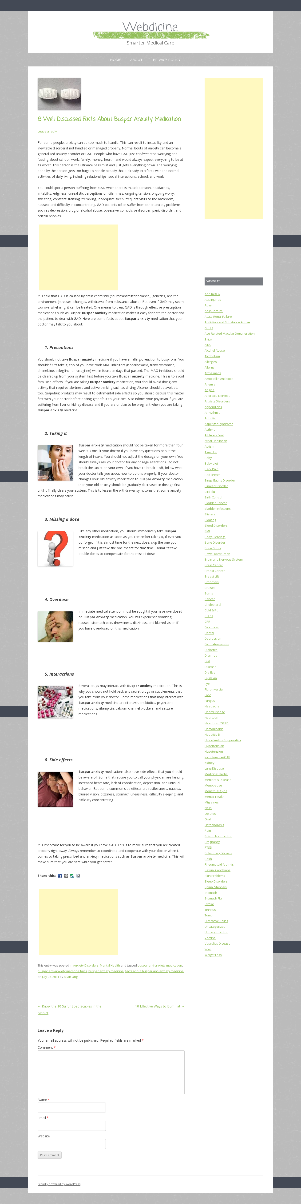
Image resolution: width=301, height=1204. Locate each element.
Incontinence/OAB (217, 757)
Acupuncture (214, 311)
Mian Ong (71, 977)
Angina (209, 390)
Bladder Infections (218, 508)
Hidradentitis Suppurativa (223, 740)
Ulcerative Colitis (216, 921)
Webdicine (150, 27)
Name (44, 1099)
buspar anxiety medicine (106, 971)
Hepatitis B (212, 734)
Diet (207, 661)
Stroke (209, 904)
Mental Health (110, 965)
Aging (208, 339)
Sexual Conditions (217, 870)
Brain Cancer (214, 565)
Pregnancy (212, 842)
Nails (208, 808)
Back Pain (211, 469)
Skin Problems (215, 876)
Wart (208, 949)
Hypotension (214, 751)
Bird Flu (210, 492)
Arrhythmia (212, 412)
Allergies (211, 362)
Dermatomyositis (217, 644)
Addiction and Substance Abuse (227, 322)
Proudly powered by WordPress (59, 1184)
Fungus (210, 700)
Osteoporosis (214, 825)
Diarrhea (211, 655)
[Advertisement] (78, 257)
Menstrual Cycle (216, 791)
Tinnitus (210, 909)
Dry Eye (210, 672)
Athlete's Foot (214, 435)
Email (43, 1118)
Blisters (210, 514)
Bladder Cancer (216, 503)
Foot (208, 695)
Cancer (210, 599)
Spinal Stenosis (216, 887)
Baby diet (211, 463)
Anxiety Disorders (86, 965)
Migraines (212, 802)
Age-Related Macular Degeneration (230, 333)
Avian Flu (211, 452)
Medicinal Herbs (216, 774)
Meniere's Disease (218, 780)
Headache (212, 706)
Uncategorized (215, 926)
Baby (208, 458)
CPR (207, 621)
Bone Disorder (215, 542)
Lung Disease (214, 768)
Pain (208, 830)
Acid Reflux (212, 294)
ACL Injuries (213, 299)
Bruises (210, 588)
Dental (209, 633)
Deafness (212, 627)
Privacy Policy (167, 59)
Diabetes (211, 650)
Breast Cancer (215, 571)
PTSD (208, 847)
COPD (209, 616)
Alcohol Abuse (215, 350)
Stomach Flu (213, 898)
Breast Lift (212, 576)
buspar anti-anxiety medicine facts (62, 971)
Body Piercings (215, 537)
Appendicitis (213, 407)
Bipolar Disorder (216, 486)
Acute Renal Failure (218, 316)
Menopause (213, 785)
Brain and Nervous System (224, 559)
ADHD (209, 328)
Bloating (210, 520)
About (136, 59)
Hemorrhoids (214, 729)
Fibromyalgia (214, 689)
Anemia (210, 384)
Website (44, 1136)
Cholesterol (213, 604)
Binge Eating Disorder (220, 480)
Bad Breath (213, 475)
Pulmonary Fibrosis (218, 853)
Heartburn (212, 717)
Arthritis (210, 418)
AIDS (208, 345)
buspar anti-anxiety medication (160, 965)
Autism (209, 446)
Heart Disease (215, 712)
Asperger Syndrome (219, 424)
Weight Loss (213, 955)
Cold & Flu (211, 610)
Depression (213, 638)
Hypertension (214, 746)
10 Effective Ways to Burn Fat (160, 1006)
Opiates (210, 813)
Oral (208, 819)
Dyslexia (211, 678)
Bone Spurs (213, 548)
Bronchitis (212, 582)
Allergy (209, 367)
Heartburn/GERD (217, 723)
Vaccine (210, 938)
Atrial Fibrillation (216, 441)
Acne (208, 305)
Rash (208, 859)
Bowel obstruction (217, 554)
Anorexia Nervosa (217, 395)
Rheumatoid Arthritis (219, 864)
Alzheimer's (213, 373)
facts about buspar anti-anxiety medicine (154, 971)
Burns (209, 593)
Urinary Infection (216, 932)
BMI (207, 531)
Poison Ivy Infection (218, 836)
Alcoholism (212, 356)
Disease (210, 667)
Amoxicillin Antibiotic (219, 379)
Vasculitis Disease (217, 943)
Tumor (209, 915)
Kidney (209, 763)
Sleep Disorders (216, 881)
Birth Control (213, 497)
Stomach (211, 893)
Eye (207, 684)
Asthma (210, 429)
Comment (47, 1047)
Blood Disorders (216, 525)
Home (115, 59)
